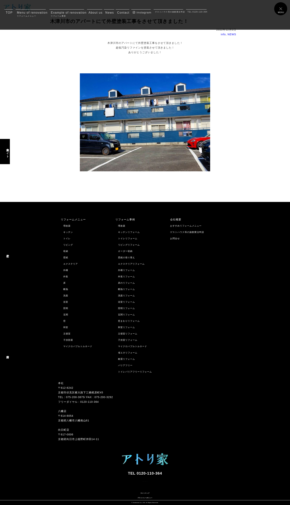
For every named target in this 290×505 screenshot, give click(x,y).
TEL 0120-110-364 (197, 12)
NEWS (232, 34)
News (109, 12)
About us (95, 12)
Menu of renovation (31, 14)
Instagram (142, 12)
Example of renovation (67, 14)
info (223, 34)
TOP (9, 12)
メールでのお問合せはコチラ (18, 488)
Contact (123, 12)
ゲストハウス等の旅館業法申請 (169, 12)
